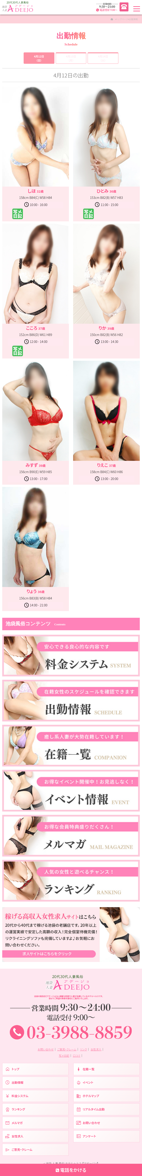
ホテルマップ (88, 1099)
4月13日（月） (71, 58)
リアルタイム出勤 (91, 1113)
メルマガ (14, 1127)
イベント (85, 1085)
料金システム (17, 1099)
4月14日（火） (103, 58)
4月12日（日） (39, 58)
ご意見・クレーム (66, 1051)
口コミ (77, 1057)
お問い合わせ (44, 1051)
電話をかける (71, 1169)
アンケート (86, 1140)
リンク (84, 1051)
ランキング (15, 1113)
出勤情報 (14, 1085)
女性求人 (97, 1051)
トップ (12, 1071)
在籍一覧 (85, 1071)
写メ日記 (64, 1057)
